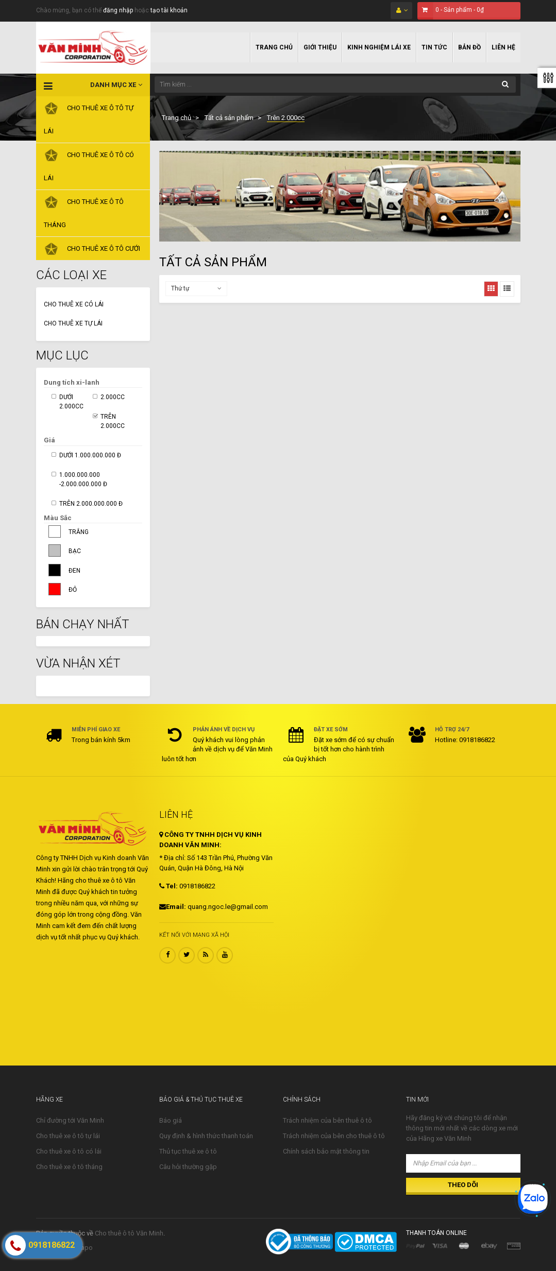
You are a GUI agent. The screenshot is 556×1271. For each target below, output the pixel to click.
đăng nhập (118, 10)
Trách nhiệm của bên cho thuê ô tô (334, 1136)
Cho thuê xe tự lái (73, 323)
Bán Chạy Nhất (82, 624)
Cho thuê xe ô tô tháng (69, 1167)
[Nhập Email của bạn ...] (463, 1163)
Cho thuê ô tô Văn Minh (129, 1233)
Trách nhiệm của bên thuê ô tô (327, 1120)
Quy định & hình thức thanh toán (206, 1136)
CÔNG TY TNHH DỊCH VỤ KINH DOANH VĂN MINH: (210, 840)
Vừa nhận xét (78, 663)
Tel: (168, 886)
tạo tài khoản (169, 10)
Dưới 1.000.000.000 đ (90, 455)
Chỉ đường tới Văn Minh (70, 1120)
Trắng (79, 532)
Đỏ (73, 589)
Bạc (75, 551)
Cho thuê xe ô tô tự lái (68, 1136)
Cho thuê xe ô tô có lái (69, 1151)
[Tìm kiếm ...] (335, 84)
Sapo (85, 1247)
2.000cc (112, 397)
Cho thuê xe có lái (74, 304)
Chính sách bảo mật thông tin (326, 1151)
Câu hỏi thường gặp (188, 1167)
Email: (172, 907)
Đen (74, 570)
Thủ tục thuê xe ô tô (188, 1151)
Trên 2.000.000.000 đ (91, 503)
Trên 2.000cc (112, 421)
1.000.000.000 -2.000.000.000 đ (83, 479)
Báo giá (170, 1120)
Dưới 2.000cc (71, 401)
